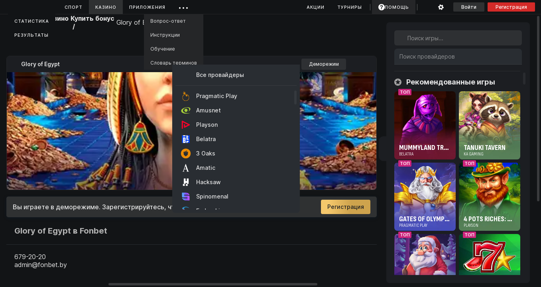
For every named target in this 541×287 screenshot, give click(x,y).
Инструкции (165, 35)
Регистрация (511, 7)
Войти (468, 7)
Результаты (31, 35)
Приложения (147, 7)
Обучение (162, 49)
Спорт (74, 7)
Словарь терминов (173, 63)
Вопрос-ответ (168, 21)
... (183, 6)
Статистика (31, 21)
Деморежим (324, 64)
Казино (105, 7)
